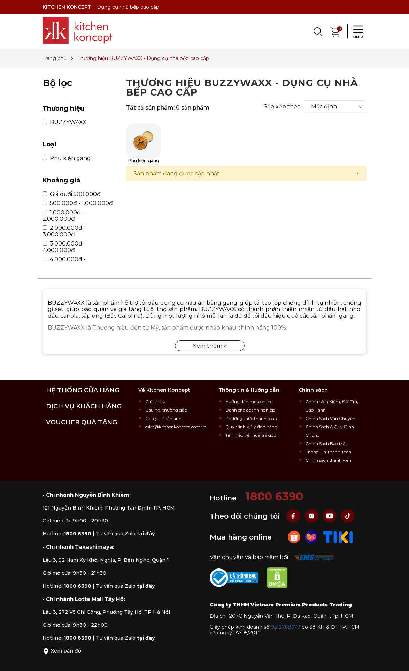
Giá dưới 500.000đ (72, 194)
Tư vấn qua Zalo (125, 533)
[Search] (318, 31)
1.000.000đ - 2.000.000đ (63, 216)
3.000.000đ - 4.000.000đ (64, 247)
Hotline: (67, 533)
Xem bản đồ (62, 651)
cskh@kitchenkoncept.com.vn (176, 426)
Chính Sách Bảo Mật (326, 443)
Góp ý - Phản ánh (163, 418)
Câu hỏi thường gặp (166, 410)
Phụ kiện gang (67, 158)
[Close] (357, 173)
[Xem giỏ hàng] (335, 31)
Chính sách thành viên (328, 460)
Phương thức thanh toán (251, 418)
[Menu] (356, 31)
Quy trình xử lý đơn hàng (251, 426)
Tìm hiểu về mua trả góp (250, 435)
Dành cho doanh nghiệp (250, 410)
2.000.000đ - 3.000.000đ (64, 231)
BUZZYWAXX (65, 122)
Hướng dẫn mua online (248, 401)
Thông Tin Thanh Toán (328, 451)
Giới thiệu (155, 401)
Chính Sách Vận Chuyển (330, 418)
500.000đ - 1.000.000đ (78, 203)
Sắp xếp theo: (283, 107)
